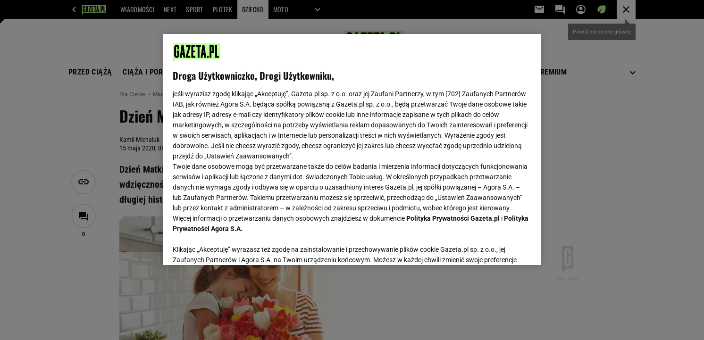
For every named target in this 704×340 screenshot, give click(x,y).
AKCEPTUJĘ (499, 246)
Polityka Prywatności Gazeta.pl (453, 218)
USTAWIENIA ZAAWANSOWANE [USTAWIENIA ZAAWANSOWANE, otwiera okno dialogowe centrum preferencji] (234, 246)
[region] (352, 149)
